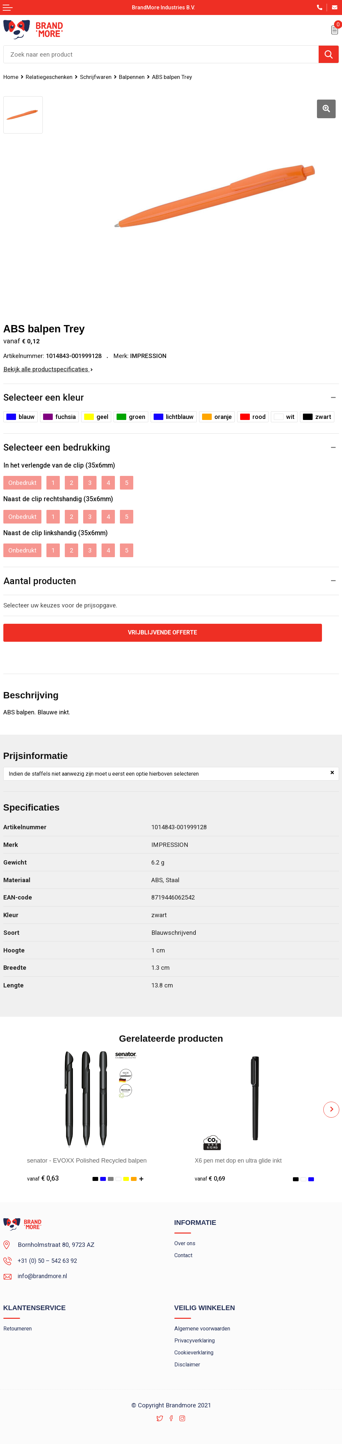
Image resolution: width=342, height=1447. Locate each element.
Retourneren (18, 1330)
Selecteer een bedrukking (56, 447)
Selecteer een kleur (43, 397)
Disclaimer (187, 1367)
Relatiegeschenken (50, 77)
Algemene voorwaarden (204, 1330)
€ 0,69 (210, 1179)
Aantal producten (39, 580)
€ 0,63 (43, 1179)
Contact (184, 1257)
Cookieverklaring (195, 1355)
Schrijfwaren (97, 77)
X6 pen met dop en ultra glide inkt (240, 1160)
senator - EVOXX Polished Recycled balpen (87, 1160)
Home (11, 77)
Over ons (185, 1244)
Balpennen (135, 77)
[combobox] (161, 54)
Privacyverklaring (195, 1342)
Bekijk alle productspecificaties (48, 369)
